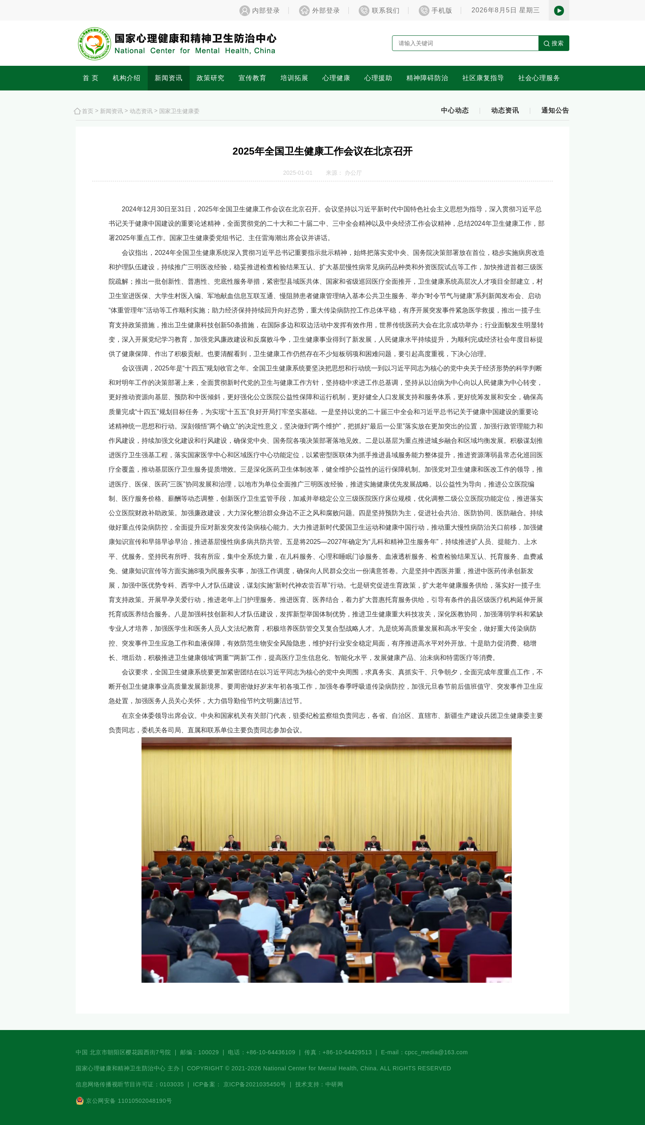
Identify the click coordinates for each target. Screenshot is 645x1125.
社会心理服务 (539, 77)
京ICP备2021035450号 (254, 1084)
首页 (87, 110)
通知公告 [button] (555, 110)
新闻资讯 (169, 77)
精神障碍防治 (427, 77)
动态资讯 (141, 110)
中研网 (334, 1084)
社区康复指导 (483, 77)
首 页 (91, 77)
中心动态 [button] (455, 110)
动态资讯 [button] (505, 110)
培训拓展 (295, 77)
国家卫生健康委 (179, 110)
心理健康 (336, 77)
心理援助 (378, 77)
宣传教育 (253, 77)
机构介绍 (127, 77)
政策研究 (211, 77)
